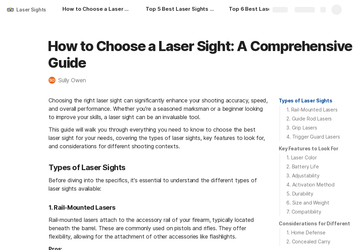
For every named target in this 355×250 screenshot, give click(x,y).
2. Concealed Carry (308, 241)
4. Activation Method (310, 185)
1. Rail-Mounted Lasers (312, 109)
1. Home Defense (306, 232)
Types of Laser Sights (305, 100)
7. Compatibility (303, 212)
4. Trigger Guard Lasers (313, 137)
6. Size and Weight (307, 203)
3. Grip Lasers (301, 128)
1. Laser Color (301, 157)
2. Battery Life (302, 166)
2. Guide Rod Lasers (309, 119)
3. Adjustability (303, 175)
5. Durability (299, 194)
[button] (70, 80)
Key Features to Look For (308, 148)
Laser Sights (31, 9)
